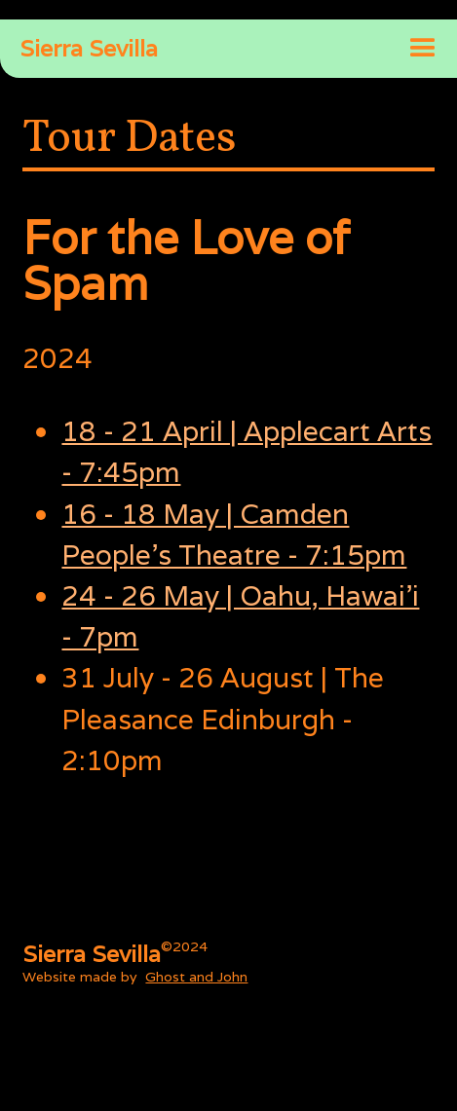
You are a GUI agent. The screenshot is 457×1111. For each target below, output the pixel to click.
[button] (423, 48)
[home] (79, 48)
